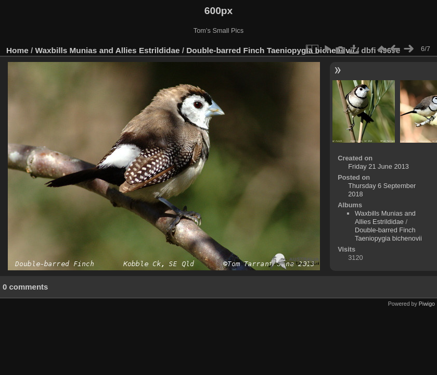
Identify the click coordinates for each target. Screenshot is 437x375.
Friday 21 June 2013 (378, 166)
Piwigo (427, 304)
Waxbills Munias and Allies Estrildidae (107, 50)
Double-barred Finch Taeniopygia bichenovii (270, 50)
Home (17, 50)
